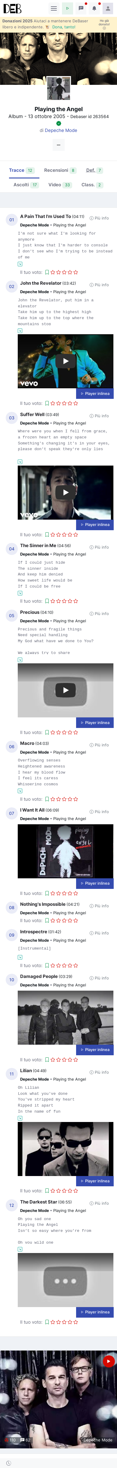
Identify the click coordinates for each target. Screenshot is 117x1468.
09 (11, 935)
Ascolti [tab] (26, 185)
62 (25, 1440)
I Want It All (32, 810)
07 (11, 813)
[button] (67, 8)
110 (10, 1440)
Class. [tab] (92, 185)
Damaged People (39, 976)
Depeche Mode (61, 130)
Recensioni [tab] (60, 170)
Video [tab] (60, 185)
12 (11, 1205)
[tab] (95, 170)
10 (11, 979)
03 (11, 417)
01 (11, 219)
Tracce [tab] (22, 170)
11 (12, 1074)
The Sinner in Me (38, 545)
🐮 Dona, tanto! (60, 26)
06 (11, 746)
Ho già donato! (104, 24)
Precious (29, 612)
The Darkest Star (38, 1202)
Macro (27, 743)
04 (11, 548)
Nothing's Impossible (43, 904)
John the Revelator (40, 283)
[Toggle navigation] (54, 8)
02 (11, 286)
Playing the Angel (69, 225)
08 (11, 907)
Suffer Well (32, 414)
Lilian (26, 1070)
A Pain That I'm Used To (45, 216)
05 (11, 615)
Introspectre (33, 931)
